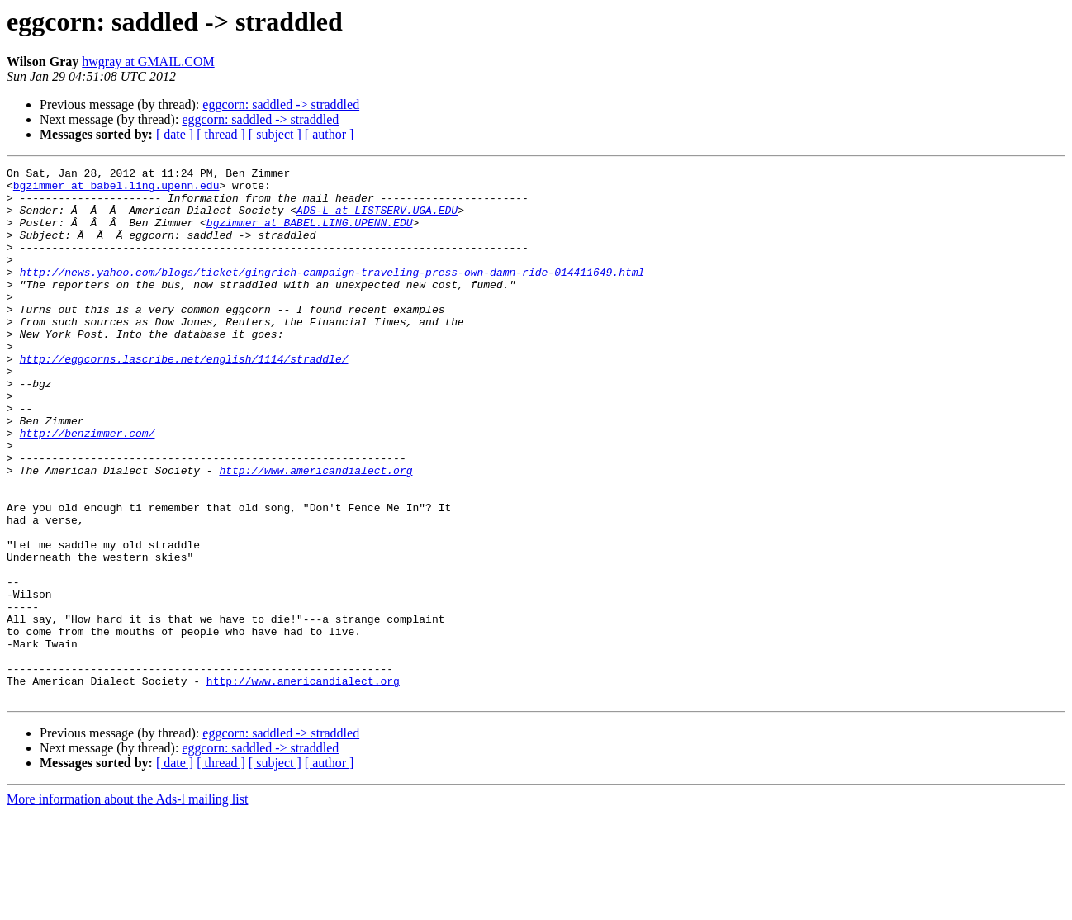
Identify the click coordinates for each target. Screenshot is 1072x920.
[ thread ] (221, 134)
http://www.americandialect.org (315, 531)
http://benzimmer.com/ (87, 487)
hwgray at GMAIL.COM (148, 62)
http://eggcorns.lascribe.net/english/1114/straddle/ (184, 398)
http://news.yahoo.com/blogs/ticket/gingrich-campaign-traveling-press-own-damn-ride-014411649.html (332, 294)
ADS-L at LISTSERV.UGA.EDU (377, 219)
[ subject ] (275, 134)
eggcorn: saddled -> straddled (280, 104)
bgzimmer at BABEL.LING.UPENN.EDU (309, 234)
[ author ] (329, 134)
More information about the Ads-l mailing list (127, 906)
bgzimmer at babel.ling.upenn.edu (116, 190)
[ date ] (174, 134)
